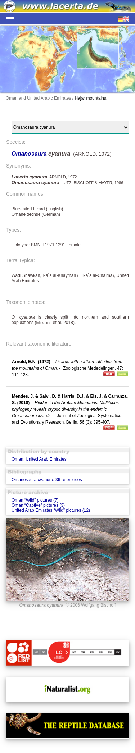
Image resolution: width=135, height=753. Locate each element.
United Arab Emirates (46, 459)
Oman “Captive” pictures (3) (38, 505)
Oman (17, 459)
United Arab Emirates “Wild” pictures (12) (51, 510)
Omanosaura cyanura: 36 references (47, 479)
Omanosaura (30, 154)
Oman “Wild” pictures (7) (35, 500)
